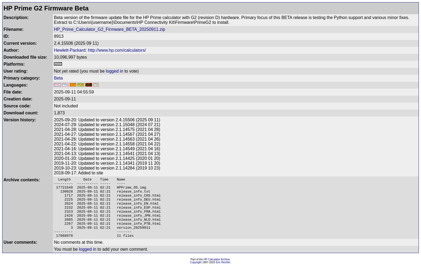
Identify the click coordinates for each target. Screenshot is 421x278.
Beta (58, 78)
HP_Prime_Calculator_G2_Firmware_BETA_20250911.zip (109, 29)
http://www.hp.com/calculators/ (117, 50)
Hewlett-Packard (69, 50)
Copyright (196, 274)
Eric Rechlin (223, 274)
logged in (114, 71)
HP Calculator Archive (217, 271)
